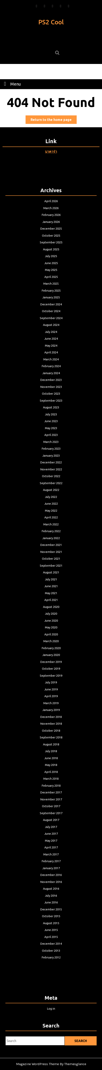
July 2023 (51, 434)
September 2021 (51, 566)
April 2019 (51, 680)
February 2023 (51, 464)
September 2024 (51, 349)
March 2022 (51, 530)
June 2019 (51, 674)
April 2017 (51, 813)
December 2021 (51, 548)
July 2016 (51, 855)
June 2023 (51, 440)
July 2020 (51, 608)
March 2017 (51, 819)
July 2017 (51, 795)
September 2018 (51, 716)
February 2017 (51, 825)
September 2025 (51, 283)
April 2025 (51, 313)
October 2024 (51, 343)
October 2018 (51, 710)
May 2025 (51, 307)
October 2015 (51, 873)
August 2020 (51, 602)
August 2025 (51, 289)
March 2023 (51, 458)
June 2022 (51, 512)
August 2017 (51, 789)
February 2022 (51, 536)
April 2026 (51, 247)
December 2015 (51, 867)
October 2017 (51, 776)
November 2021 (51, 554)
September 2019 (51, 662)
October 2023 (51, 416)
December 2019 (51, 650)
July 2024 (51, 361)
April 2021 (51, 596)
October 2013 (51, 903)
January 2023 (50, 470)
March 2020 (51, 632)
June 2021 (51, 584)
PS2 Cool (51, 22)
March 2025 (51, 319)
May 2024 (51, 373)
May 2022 (51, 518)
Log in (51, 1007)
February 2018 (51, 758)
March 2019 (51, 686)
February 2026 (51, 259)
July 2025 (51, 295)
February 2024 (51, 391)
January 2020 (50, 644)
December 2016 (51, 837)
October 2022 (51, 488)
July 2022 (51, 506)
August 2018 (51, 722)
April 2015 (51, 891)
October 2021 (51, 560)
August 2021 (51, 572)
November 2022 (51, 482)
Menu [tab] (11, 83)
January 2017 (50, 831)
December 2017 (51, 765)
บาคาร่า (51, 151)
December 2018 (51, 698)
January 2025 (50, 331)
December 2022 (51, 476)
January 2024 (50, 398)
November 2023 (51, 409)
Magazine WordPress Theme (37, 1064)
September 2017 (51, 783)
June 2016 (51, 861)
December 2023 (51, 404)
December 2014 (51, 897)
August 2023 (51, 428)
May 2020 (51, 620)
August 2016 (51, 849)
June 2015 (51, 885)
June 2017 (51, 801)
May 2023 (51, 446)
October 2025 (51, 277)
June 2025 (51, 301)
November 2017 (51, 771)
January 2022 (50, 542)
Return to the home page (54, 120)
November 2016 (51, 843)
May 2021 (51, 590)
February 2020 (51, 638)
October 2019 (51, 656)
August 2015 (51, 879)
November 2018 (51, 704)
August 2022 (51, 500)
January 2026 (50, 265)
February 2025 (51, 325)
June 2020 (51, 614)
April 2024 (51, 379)
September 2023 (51, 422)
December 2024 (51, 337)
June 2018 (51, 735)
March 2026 (51, 253)
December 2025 (51, 271)
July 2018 (51, 728)
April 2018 (51, 746)
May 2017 (51, 807)
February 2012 (51, 909)
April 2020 (51, 626)
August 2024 (51, 355)
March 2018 (51, 753)
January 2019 (50, 692)
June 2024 (51, 368)
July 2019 (51, 668)
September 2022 (51, 494)
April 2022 (51, 524)
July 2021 (51, 578)
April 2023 (51, 452)
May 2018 (51, 740)
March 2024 (51, 386)
